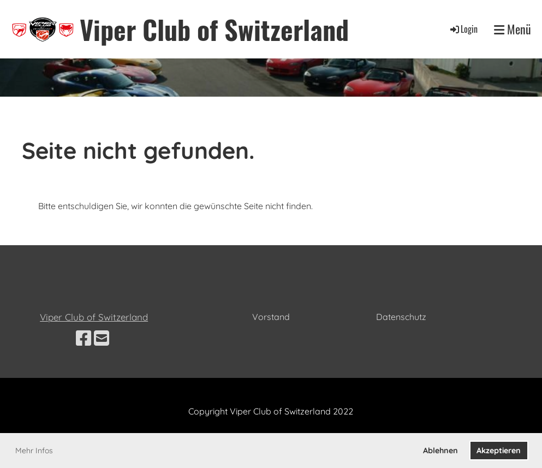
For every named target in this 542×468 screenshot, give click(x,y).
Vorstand (271, 316)
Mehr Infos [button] (34, 450)
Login (463, 28)
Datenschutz (401, 316)
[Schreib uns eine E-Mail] (101, 338)
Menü (512, 29)
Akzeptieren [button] (499, 450)
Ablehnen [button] (440, 450)
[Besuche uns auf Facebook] (83, 338)
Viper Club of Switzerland (214, 29)
